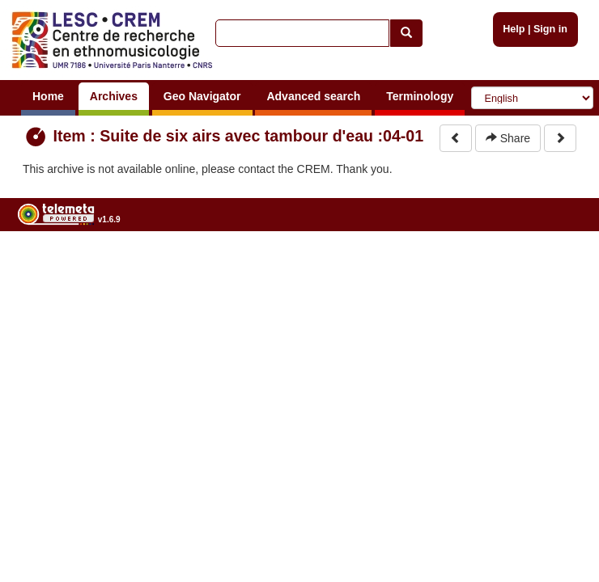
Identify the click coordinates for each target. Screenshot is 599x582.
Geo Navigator (202, 96)
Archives (114, 96)
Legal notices (559, 260)
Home (48, 96)
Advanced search (313, 96)
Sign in (550, 29)
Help (514, 29)
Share (508, 138)
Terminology (419, 96)
